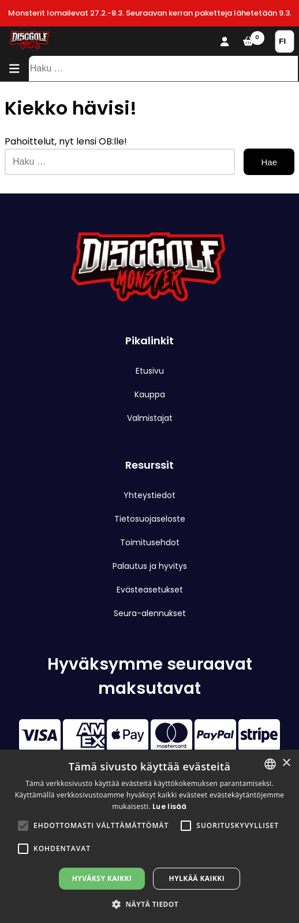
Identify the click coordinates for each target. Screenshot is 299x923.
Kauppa (149, 394)
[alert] (149, 836)
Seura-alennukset (150, 613)
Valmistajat (150, 418)
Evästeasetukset (150, 589)
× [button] (286, 763)
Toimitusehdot (150, 542)
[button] (23, 825)
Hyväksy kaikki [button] (102, 878)
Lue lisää (169, 806)
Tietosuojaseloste (149, 519)
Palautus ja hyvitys (150, 566)
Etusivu (150, 371)
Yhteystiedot (149, 495)
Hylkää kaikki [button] (197, 878)
